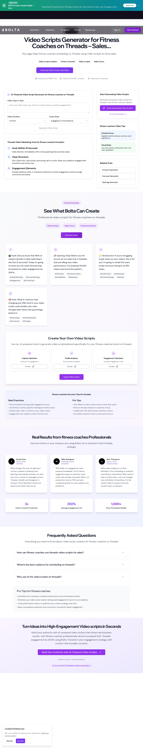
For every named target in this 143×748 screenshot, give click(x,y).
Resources (91, 15)
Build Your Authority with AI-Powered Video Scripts (71, 652)
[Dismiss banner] (139, 5)
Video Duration (13, 117)
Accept (20, 741)
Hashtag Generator (110, 183)
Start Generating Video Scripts (118, 108)
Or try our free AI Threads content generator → (71, 665)
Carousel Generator (110, 176)
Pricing (77, 15)
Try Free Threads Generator (90, 70)
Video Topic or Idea (15, 101)
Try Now (29, 367)
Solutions (35, 15)
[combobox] (27, 121)
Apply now (129, 5)
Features (51, 15)
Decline (9, 741)
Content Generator (110, 170)
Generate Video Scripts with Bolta (54, 70)
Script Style (54, 117)
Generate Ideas (71, 235)
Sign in (117, 15)
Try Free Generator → (117, 114)
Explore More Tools (71, 377)
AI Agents (65, 15)
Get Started (132, 15)
